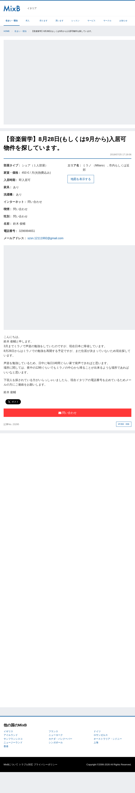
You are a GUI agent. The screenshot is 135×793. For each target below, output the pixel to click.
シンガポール (56, 742)
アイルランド (11, 735)
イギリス (8, 731)
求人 (28, 20)
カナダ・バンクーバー (60, 738)
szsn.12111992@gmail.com (46, 238)
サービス (91, 20)
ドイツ (97, 731)
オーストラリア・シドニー (108, 738)
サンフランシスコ (13, 738)
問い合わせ (67, 412)
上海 (96, 742)
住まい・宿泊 (12, 20)
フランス (53, 731)
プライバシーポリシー (45, 764)
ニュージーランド (13, 742)
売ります (44, 20)
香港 (6, 746)
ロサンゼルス (101, 735)
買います (60, 20)
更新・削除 (124, 424)
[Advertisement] (41, 81)
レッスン (75, 20)
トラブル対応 (26, 764)
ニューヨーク (56, 735)
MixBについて (11, 764)
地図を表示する (81, 179)
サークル (107, 20)
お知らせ (123, 20)
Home (7, 31)
